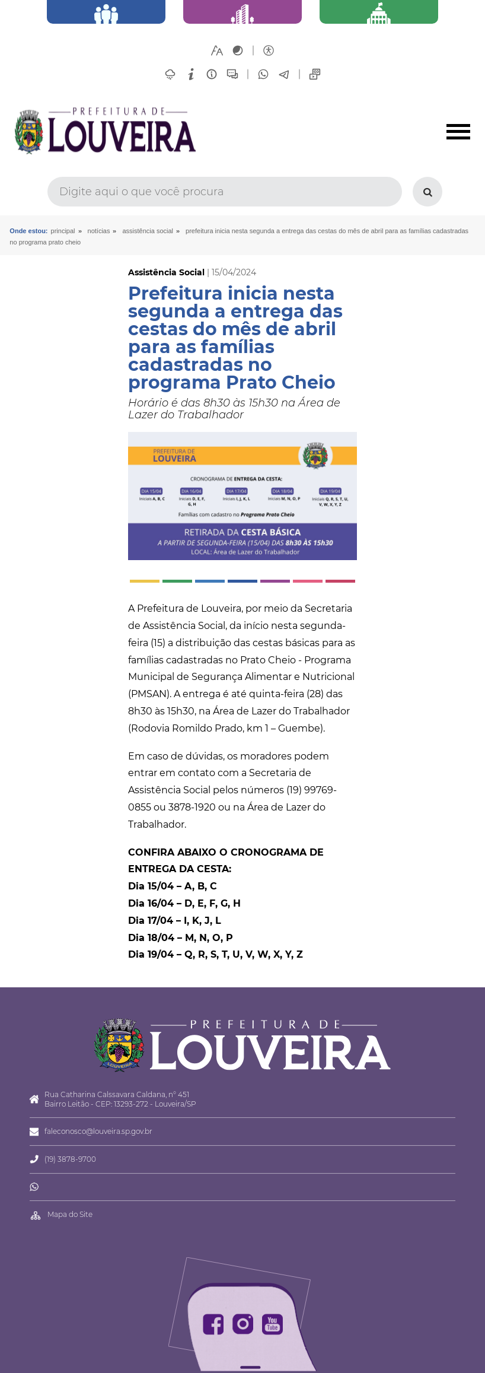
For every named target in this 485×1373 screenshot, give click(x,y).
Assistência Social (147, 230)
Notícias (99, 230)
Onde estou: (28, 230)
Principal (63, 230)
